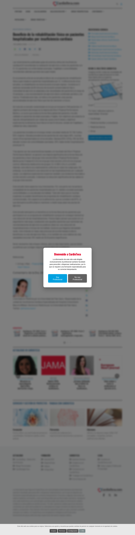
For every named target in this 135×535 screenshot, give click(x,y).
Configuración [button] (72, 531)
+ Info (82, 531)
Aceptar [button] (53, 531)
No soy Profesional (77, 278)
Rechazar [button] (62, 531)
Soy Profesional (57, 278)
